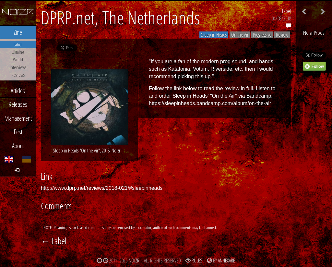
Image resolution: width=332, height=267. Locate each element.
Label (286, 11)
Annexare (226, 260)
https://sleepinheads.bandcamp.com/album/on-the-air (210, 103)
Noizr (134, 260)
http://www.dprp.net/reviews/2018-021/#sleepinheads (101, 188)
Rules (197, 260)
